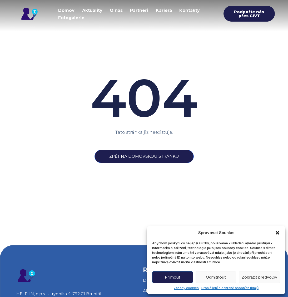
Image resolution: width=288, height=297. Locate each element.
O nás (117, 10)
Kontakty (192, 10)
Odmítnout (216, 277)
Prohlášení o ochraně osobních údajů (230, 288)
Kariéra (166, 10)
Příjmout (172, 277)
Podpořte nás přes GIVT (249, 13)
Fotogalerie (71, 16)
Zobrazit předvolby (259, 277)
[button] (277, 232)
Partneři (141, 10)
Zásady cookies (186, 288)
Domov (66, 10)
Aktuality (93, 10)
